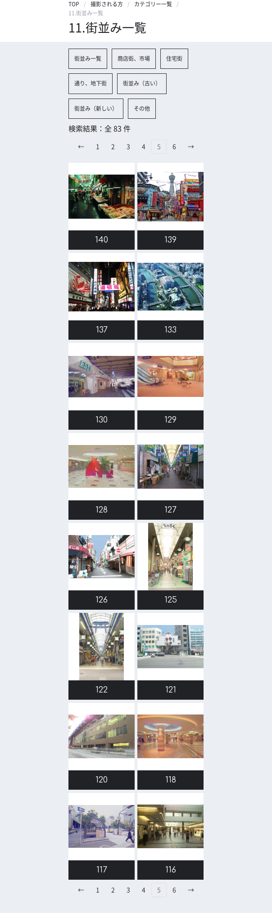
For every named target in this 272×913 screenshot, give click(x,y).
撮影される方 (107, 4)
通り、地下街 (90, 83)
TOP (73, 4)
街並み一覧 (87, 58)
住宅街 (174, 58)
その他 (142, 108)
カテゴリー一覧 (153, 4)
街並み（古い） (142, 83)
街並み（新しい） (96, 108)
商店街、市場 (134, 58)
